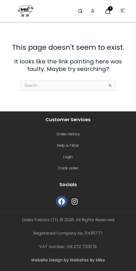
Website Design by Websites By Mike (68, 260)
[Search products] (80, 11)
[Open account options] (93, 11)
